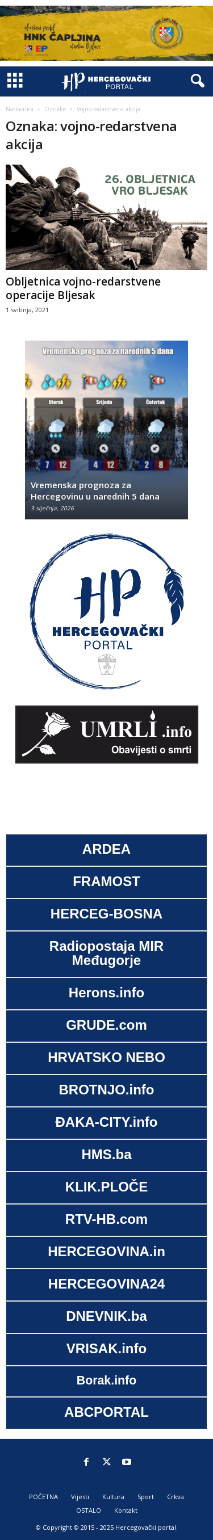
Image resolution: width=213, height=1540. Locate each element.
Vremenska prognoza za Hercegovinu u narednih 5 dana (95, 490)
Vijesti (80, 1496)
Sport (145, 1496)
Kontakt (125, 1510)
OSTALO (88, 1510)
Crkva (175, 1496)
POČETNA (43, 1496)
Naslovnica (20, 109)
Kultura (113, 1496)
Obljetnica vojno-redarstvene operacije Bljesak (83, 288)
